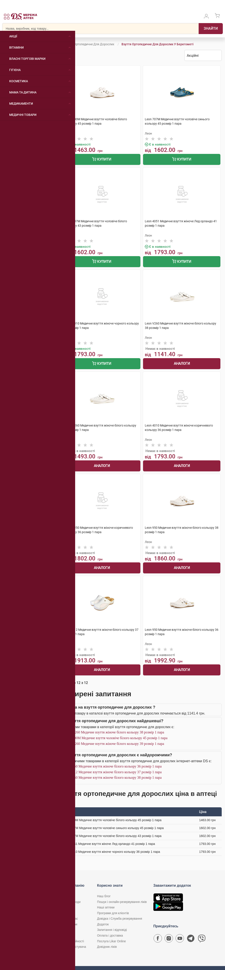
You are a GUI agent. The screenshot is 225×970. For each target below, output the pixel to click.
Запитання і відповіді (112, 930)
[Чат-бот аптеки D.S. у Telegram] (190, 939)
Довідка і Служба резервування (119, 918)
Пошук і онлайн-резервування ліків (122, 902)
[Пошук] (211, 28)
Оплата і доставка (110, 935)
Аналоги (182, 363)
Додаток (103, 924)
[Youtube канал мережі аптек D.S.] (179, 939)
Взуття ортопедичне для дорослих (88, 44)
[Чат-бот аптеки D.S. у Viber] (201, 939)
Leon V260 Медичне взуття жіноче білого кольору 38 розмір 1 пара (114, 732)
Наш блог (104, 896)
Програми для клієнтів (113, 913)
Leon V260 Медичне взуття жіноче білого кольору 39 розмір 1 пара (114, 744)
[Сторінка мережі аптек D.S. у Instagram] (168, 939)
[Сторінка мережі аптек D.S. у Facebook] (157, 939)
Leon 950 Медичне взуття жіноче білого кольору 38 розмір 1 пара (113, 777)
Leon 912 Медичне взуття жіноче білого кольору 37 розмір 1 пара (113, 772)
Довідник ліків (107, 946)
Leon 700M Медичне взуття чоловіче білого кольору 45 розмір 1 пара (115, 738)
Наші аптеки (105, 907)
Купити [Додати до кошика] (101, 159)
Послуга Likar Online (111, 941)
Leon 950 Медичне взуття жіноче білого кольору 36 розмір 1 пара (113, 766)
